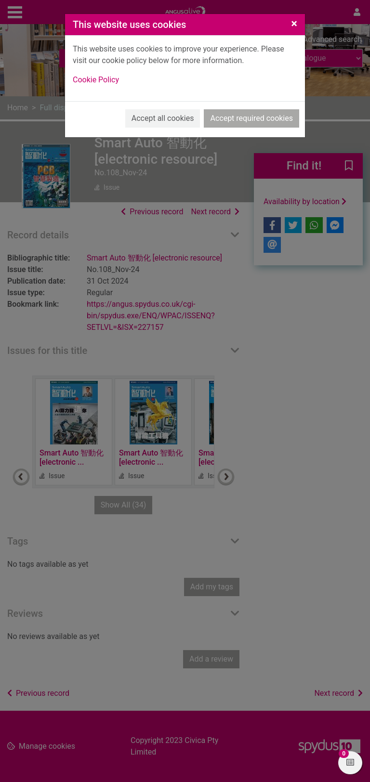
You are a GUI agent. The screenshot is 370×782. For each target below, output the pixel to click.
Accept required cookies (251, 118)
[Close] (294, 23)
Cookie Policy (96, 79)
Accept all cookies (163, 118)
